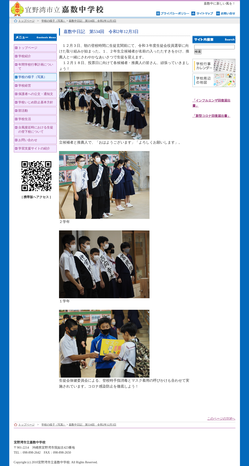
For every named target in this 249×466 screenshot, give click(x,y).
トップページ (26, 20)
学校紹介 (24, 56)
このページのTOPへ (221, 418)
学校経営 (24, 85)
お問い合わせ (27, 140)
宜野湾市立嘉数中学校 (65, 8)
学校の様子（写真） (53, 20)
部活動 (23, 110)
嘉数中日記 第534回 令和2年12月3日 (92, 20)
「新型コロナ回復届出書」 (211, 116)
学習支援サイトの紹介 (34, 148)
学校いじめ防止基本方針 (35, 102)
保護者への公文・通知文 (35, 94)
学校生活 (24, 119)
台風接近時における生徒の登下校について (35, 129)
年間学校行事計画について (35, 66)
